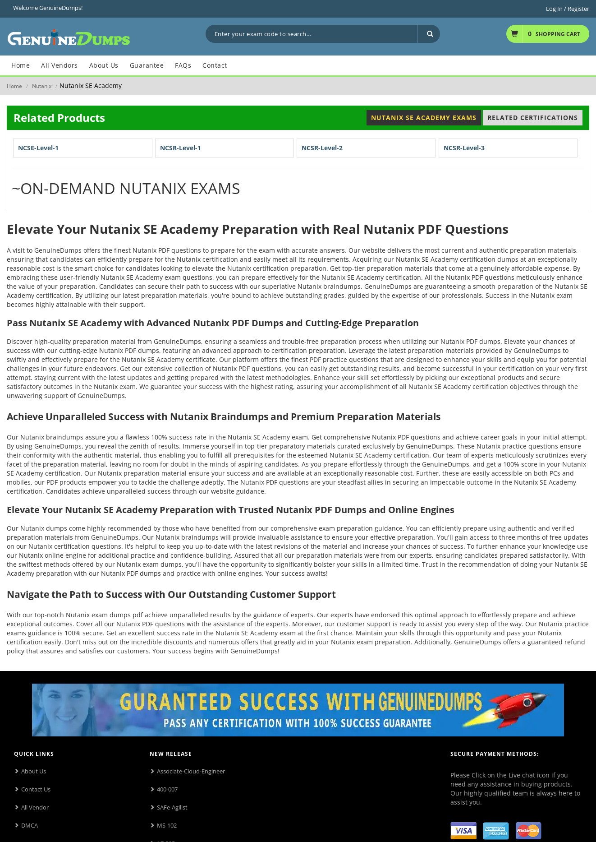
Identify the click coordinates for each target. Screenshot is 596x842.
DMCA (29, 825)
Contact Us (35, 789)
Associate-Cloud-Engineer (191, 771)
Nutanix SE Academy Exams (424, 117)
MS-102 (167, 825)
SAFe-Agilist (172, 807)
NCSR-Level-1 (180, 147)
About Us (33, 771)
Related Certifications (532, 117)
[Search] (428, 34)
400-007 (167, 789)
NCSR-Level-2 (322, 147)
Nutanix (41, 86)
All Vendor (35, 807)
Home (14, 86)
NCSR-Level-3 (464, 147)
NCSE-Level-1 (38, 147)
